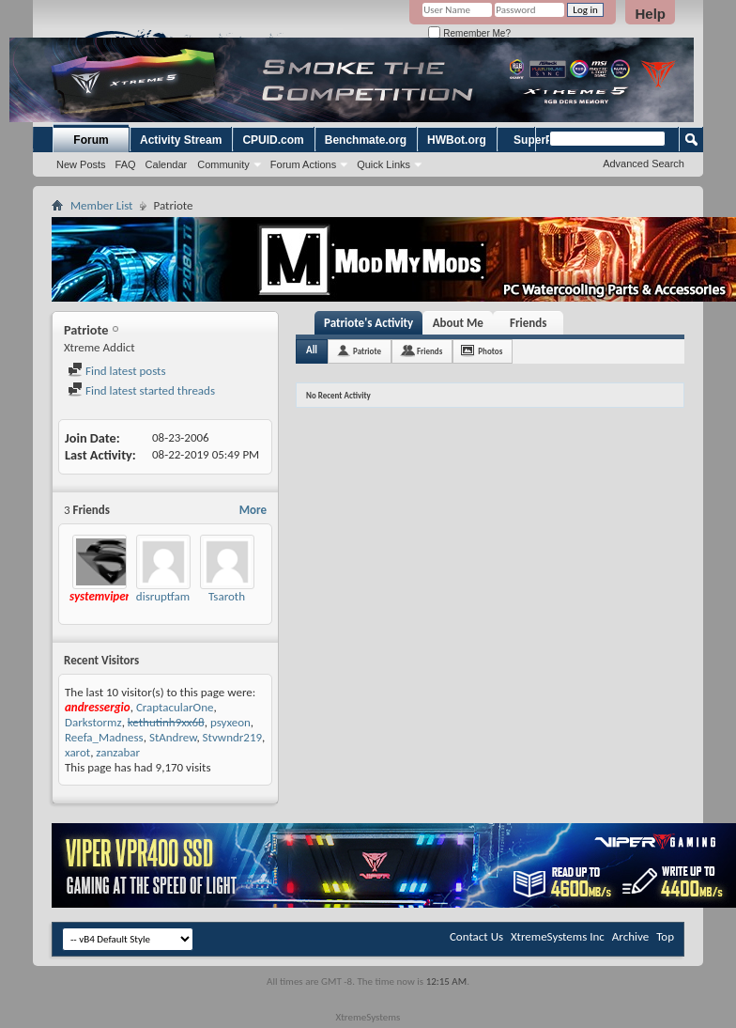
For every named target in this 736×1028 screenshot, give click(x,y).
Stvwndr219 (233, 737)
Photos (490, 351)
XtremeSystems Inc (558, 936)
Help (650, 14)
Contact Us (476, 936)
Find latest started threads (141, 390)
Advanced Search (643, 163)
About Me (458, 323)
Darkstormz (93, 722)
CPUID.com (272, 140)
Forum (90, 140)
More (253, 510)
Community (223, 164)
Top (665, 936)
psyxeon (230, 722)
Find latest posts (117, 371)
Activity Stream (181, 140)
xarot (77, 752)
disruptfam (163, 596)
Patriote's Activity (368, 323)
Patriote (367, 351)
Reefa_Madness (104, 737)
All (311, 350)
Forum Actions (303, 164)
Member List (101, 205)
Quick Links (383, 164)
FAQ (125, 164)
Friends (528, 323)
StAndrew (172, 737)
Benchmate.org (365, 140)
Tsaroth (226, 596)
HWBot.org (456, 140)
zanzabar (118, 752)
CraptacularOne (175, 707)
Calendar (167, 164)
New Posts (81, 164)
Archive (630, 936)
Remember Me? (469, 33)
